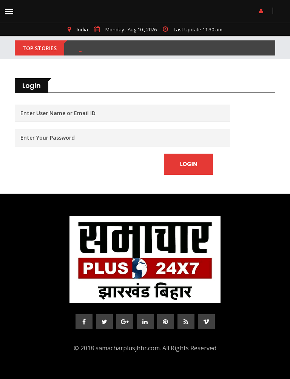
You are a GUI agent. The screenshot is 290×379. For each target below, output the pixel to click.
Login (188, 164)
